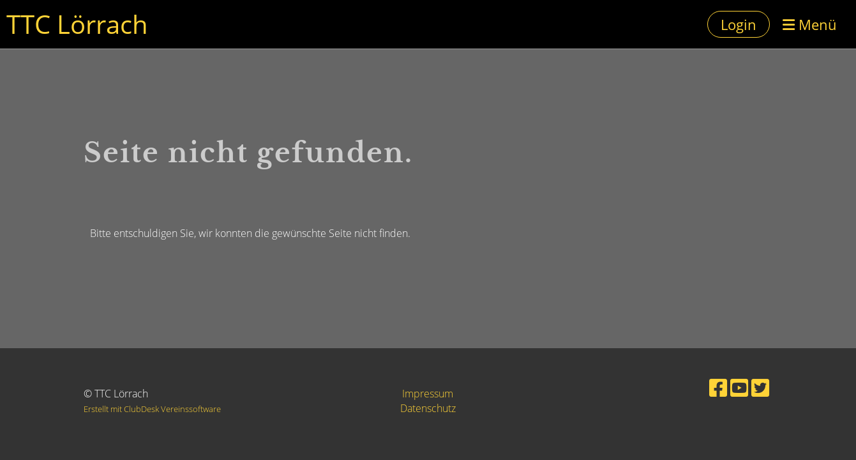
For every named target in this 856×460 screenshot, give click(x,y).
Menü (810, 24)
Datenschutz (428, 408)
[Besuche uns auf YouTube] (739, 387)
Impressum (427, 394)
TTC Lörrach (77, 24)
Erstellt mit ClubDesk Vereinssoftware (152, 409)
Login (738, 24)
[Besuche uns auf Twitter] (760, 387)
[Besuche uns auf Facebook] (718, 387)
